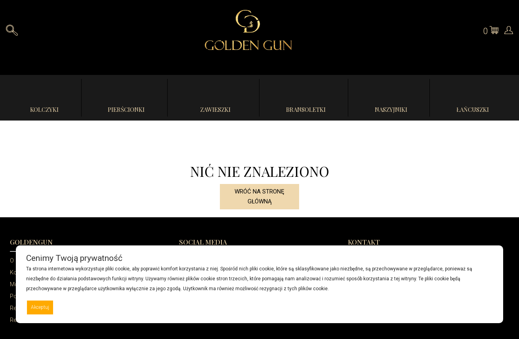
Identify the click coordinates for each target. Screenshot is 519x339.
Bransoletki (306, 109)
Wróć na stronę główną (259, 196)
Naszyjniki (391, 109)
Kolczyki (44, 109)
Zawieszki (215, 109)
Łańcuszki (472, 109)
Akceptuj (40, 307)
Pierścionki (126, 109)
